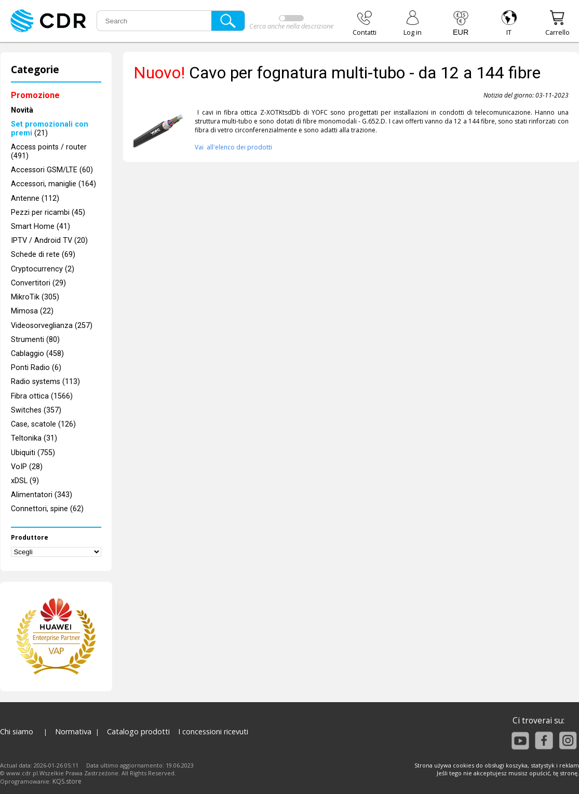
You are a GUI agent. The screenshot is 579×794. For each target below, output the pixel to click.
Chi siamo (16, 731)
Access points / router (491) (49, 151)
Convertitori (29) (38, 283)
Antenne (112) (35, 198)
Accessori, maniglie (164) (53, 184)
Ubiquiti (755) (33, 452)
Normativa (73, 731)
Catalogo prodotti (138, 731)
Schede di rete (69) (43, 254)
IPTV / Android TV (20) (49, 240)
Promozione (35, 95)
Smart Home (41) (40, 226)
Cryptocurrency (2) (42, 269)
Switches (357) (36, 410)
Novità (22, 110)
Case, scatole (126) (43, 424)
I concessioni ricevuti (213, 731)
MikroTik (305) (35, 297)
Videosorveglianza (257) (51, 325)
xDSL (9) (25, 480)
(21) (49, 129)
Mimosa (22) (32, 311)
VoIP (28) (27, 466)
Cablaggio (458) (37, 353)
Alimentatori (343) (41, 494)
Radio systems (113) (45, 381)
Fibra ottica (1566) (42, 396)
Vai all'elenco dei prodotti (233, 147)
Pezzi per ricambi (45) (48, 212)
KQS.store (67, 781)
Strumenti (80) (35, 339)
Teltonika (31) (34, 438)
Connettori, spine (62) (47, 508)
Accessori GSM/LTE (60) (52, 170)
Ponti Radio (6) (36, 367)
